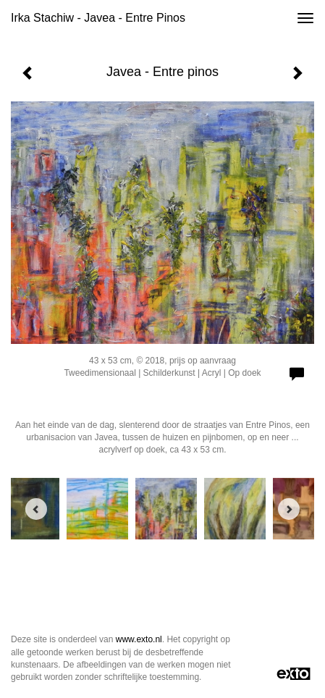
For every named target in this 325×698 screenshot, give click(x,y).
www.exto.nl (139, 639)
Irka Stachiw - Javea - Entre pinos (98, 18)
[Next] (289, 509)
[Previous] (36, 509)
